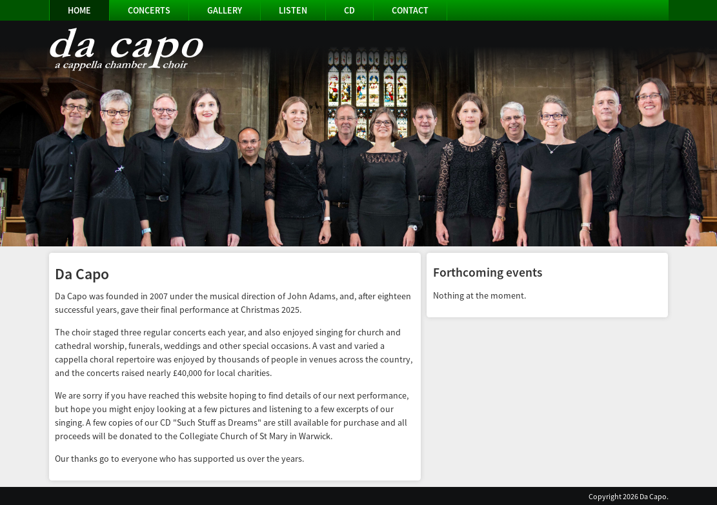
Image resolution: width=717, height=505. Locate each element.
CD (349, 10)
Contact (410, 10)
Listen (293, 10)
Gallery (224, 10)
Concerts (149, 10)
